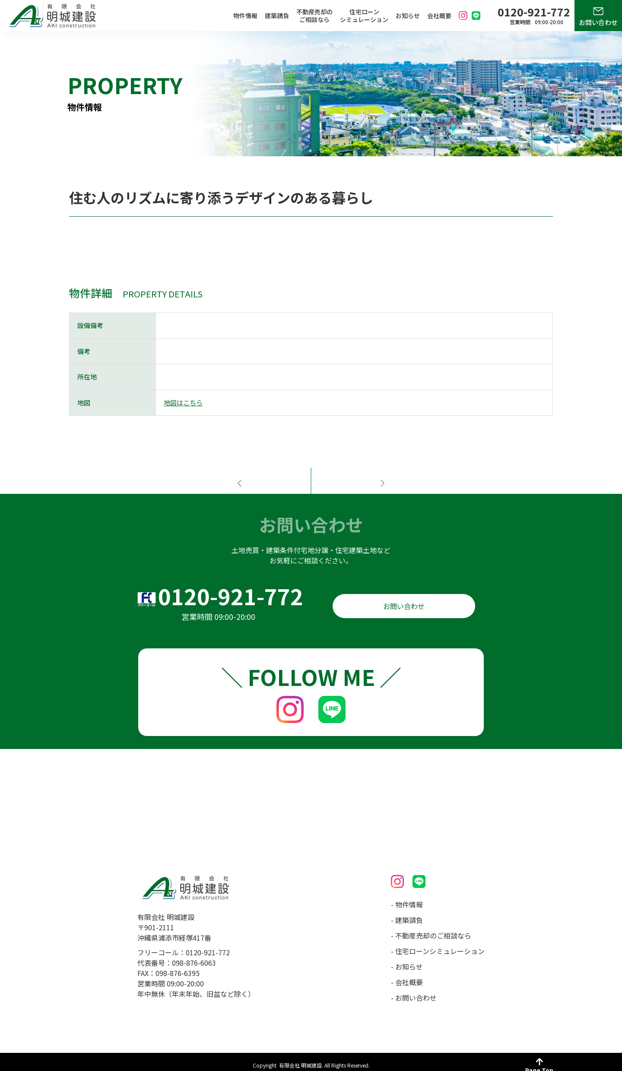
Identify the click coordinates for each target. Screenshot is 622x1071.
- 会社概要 (407, 975)
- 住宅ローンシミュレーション (438, 944)
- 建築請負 (407, 913)
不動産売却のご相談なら (314, 15)
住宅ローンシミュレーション (364, 15)
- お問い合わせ (414, 990)
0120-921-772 (230, 589)
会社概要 (439, 15)
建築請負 (277, 15)
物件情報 (245, 15)
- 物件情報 (407, 897)
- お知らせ (407, 959)
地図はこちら (183, 402)
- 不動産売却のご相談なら (431, 928)
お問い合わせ (598, 22)
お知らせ (408, 15)
